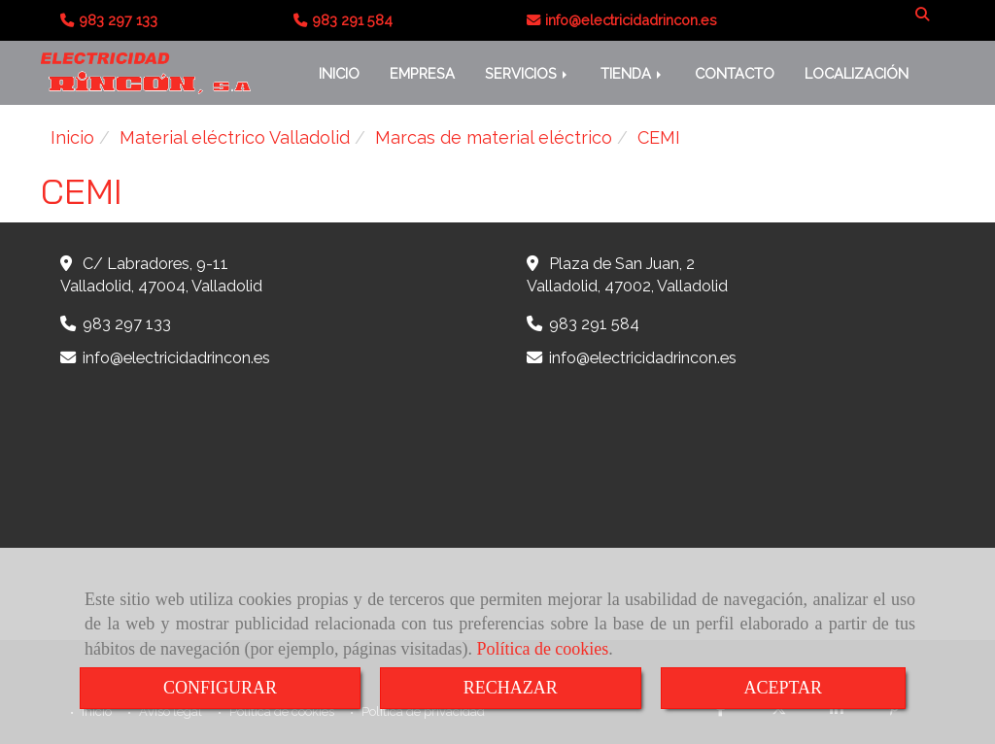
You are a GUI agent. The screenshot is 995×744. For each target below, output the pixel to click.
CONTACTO (734, 73)
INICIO (339, 73)
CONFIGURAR (220, 687)
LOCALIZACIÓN (857, 73)
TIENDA (632, 73)
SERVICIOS (527, 73)
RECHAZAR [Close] (510, 687)
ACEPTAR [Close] (783, 687)
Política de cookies (542, 649)
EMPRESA (422, 73)
